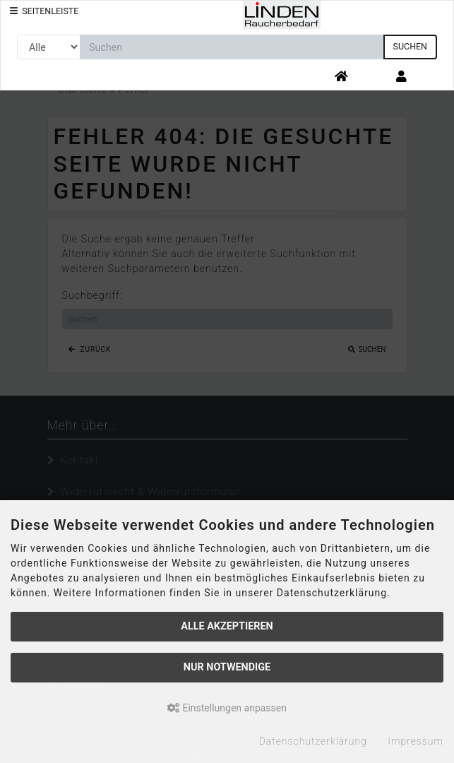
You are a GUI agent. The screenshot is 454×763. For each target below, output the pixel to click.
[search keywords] (232, 47)
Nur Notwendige (227, 667)
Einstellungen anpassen (227, 708)
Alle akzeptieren (227, 626)
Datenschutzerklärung (313, 741)
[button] (401, 77)
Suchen (410, 46)
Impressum (415, 741)
